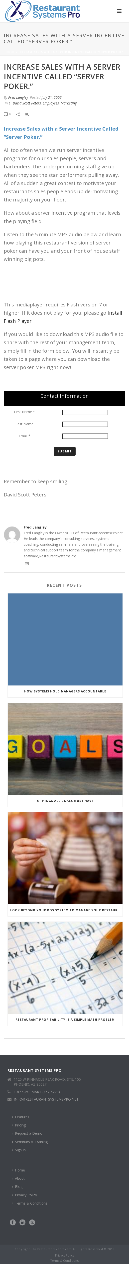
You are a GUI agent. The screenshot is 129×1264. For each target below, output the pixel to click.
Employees (51, 103)
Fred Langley (18, 97)
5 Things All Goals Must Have (65, 801)
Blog (17, 1186)
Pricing (19, 1125)
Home (10, 52)
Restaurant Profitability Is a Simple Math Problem (65, 1020)
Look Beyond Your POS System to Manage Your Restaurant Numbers (66, 910)
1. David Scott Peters (25, 103)
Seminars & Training (30, 1141)
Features (20, 1117)
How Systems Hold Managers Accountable (65, 691)
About (18, 1178)
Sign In (19, 1150)
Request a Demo (27, 1133)
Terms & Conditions (29, 1203)
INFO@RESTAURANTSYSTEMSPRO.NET (46, 1099)
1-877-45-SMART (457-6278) (37, 1092)
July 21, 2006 (51, 97)
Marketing (69, 103)
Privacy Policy (24, 1195)
